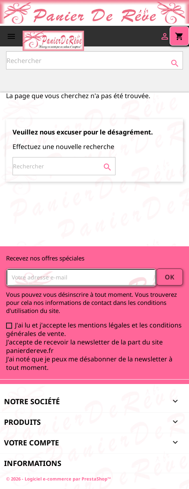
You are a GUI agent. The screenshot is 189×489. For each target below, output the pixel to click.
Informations (32, 463)
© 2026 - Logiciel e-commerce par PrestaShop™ (58, 479)
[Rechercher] (94, 60)
